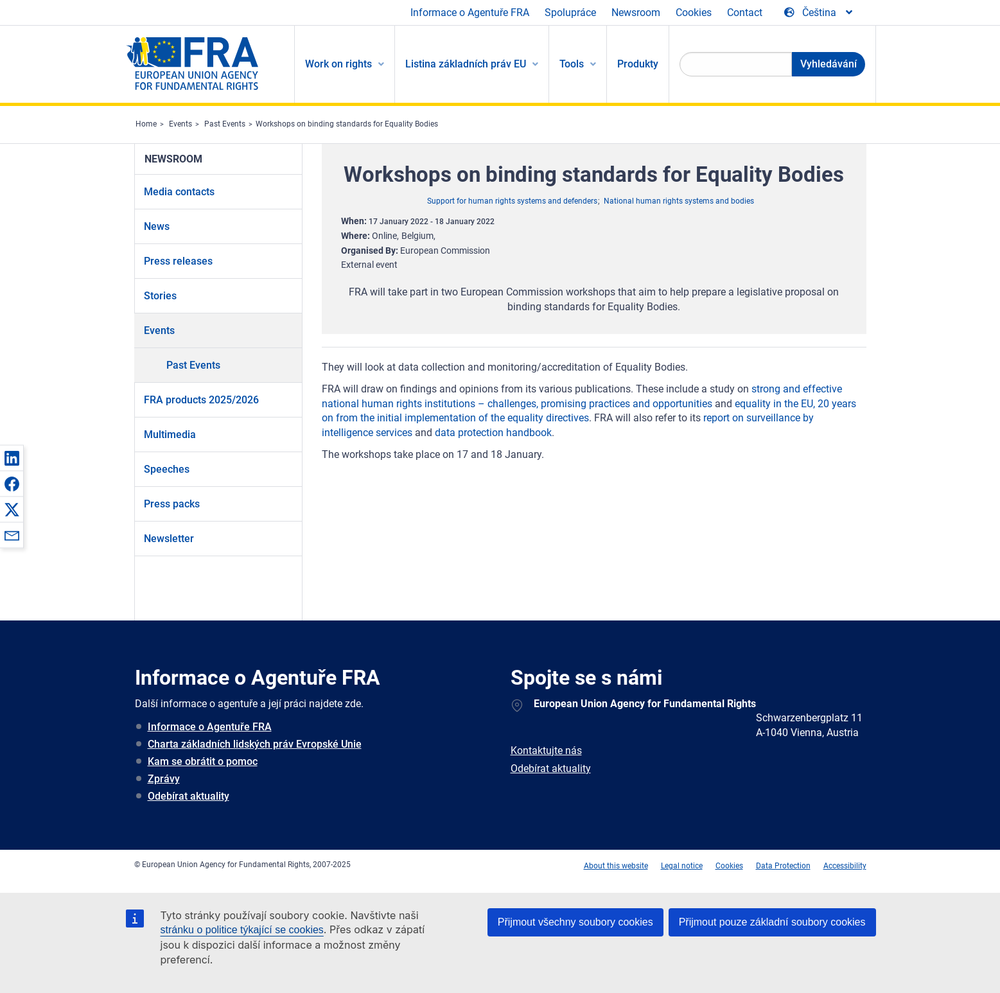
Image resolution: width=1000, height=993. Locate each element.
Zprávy (164, 779)
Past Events (224, 123)
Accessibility (844, 865)
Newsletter (169, 538)
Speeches (166, 469)
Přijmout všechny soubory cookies (575, 922)
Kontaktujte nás (546, 750)
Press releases (178, 261)
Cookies (694, 12)
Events (180, 123)
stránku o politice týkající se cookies (242, 929)
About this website (616, 865)
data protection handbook (493, 432)
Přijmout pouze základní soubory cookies (772, 922)
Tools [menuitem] (571, 64)
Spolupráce (570, 12)
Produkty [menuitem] (637, 64)
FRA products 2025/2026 (201, 400)
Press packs (172, 504)
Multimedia (170, 434)
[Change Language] (819, 12)
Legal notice (682, 865)
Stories (160, 296)
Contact (744, 12)
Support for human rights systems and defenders (512, 201)
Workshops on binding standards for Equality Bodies (347, 123)
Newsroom (635, 12)
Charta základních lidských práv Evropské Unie (255, 744)
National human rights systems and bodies (679, 201)
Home (146, 123)
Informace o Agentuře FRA (469, 12)
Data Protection (783, 865)
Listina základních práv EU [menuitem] (465, 64)
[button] (11, 458)
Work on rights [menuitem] (338, 64)
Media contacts (179, 192)
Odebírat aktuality (188, 796)
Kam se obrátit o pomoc (203, 761)
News (157, 226)
